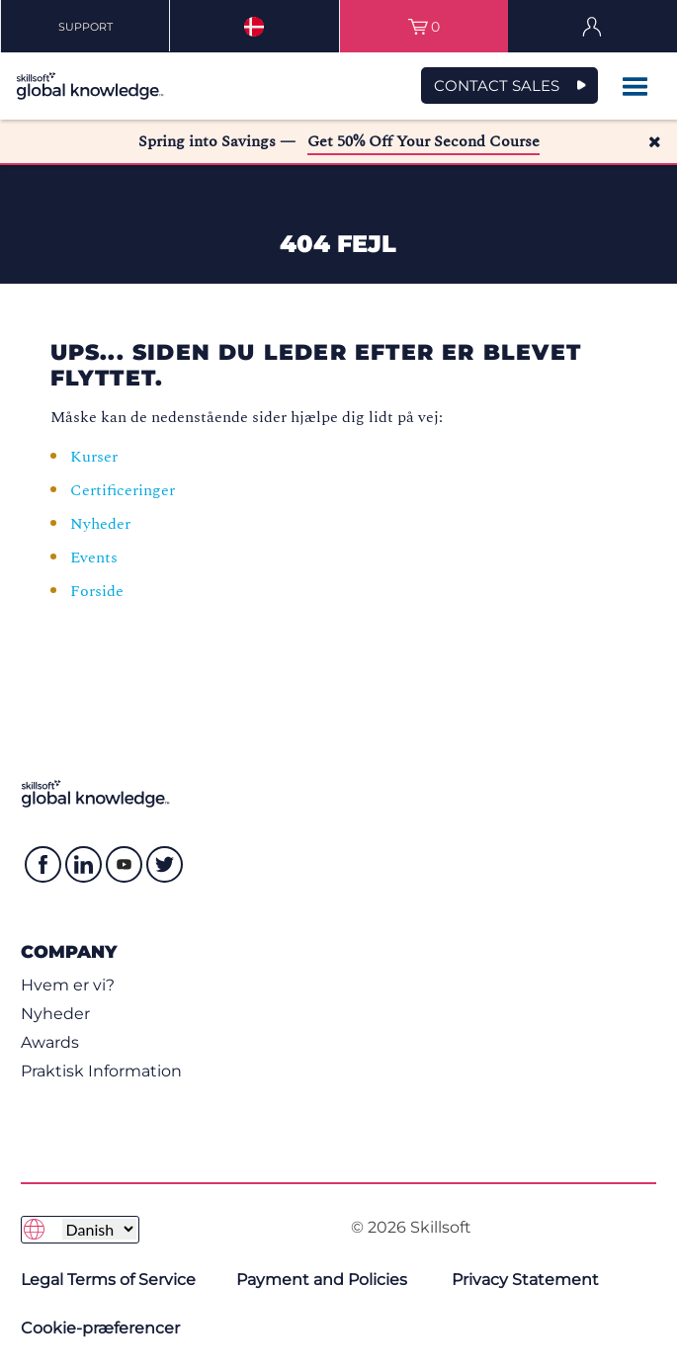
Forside (98, 591)
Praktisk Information (101, 1071)
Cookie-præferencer (100, 1328)
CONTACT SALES (496, 85)
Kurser (94, 457)
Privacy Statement (525, 1279)
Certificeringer (122, 490)
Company (69, 951)
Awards (50, 1042)
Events (96, 557)
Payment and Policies (321, 1279)
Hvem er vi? (68, 985)
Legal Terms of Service (108, 1279)
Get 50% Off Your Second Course (423, 141)
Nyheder (100, 524)
